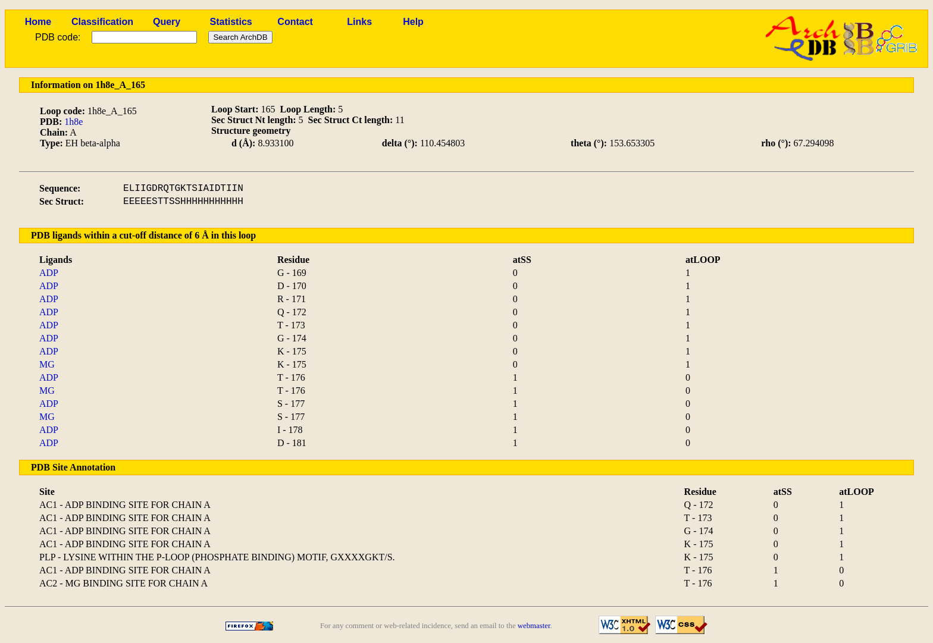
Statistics (231, 22)
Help (413, 22)
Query (166, 22)
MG (47, 364)
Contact (295, 22)
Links (359, 22)
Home (38, 22)
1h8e (73, 122)
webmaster (534, 626)
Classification (102, 22)
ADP (48, 273)
